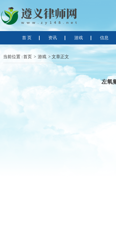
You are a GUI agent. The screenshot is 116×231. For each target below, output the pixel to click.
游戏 (42, 56)
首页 (27, 56)
